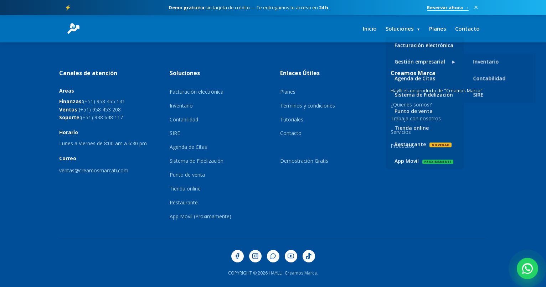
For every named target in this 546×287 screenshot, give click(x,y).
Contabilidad (184, 119)
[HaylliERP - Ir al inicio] (73, 28)
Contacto (467, 28)
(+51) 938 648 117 (102, 117)
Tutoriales (291, 119)
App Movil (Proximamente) (200, 216)
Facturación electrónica (196, 91)
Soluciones (403, 28)
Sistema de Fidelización (196, 160)
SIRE (175, 133)
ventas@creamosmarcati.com (93, 170)
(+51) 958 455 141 (104, 101)
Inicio (370, 28)
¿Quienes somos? (411, 104)
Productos (402, 145)
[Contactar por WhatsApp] (527, 268)
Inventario (181, 105)
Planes (437, 28)
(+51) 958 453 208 (100, 109)
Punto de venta (187, 174)
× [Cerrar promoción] (476, 7)
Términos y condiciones (307, 105)
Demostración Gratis (304, 160)
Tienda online (185, 188)
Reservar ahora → (448, 7)
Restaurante (184, 202)
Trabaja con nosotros (416, 118)
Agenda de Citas (188, 147)
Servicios (401, 132)
